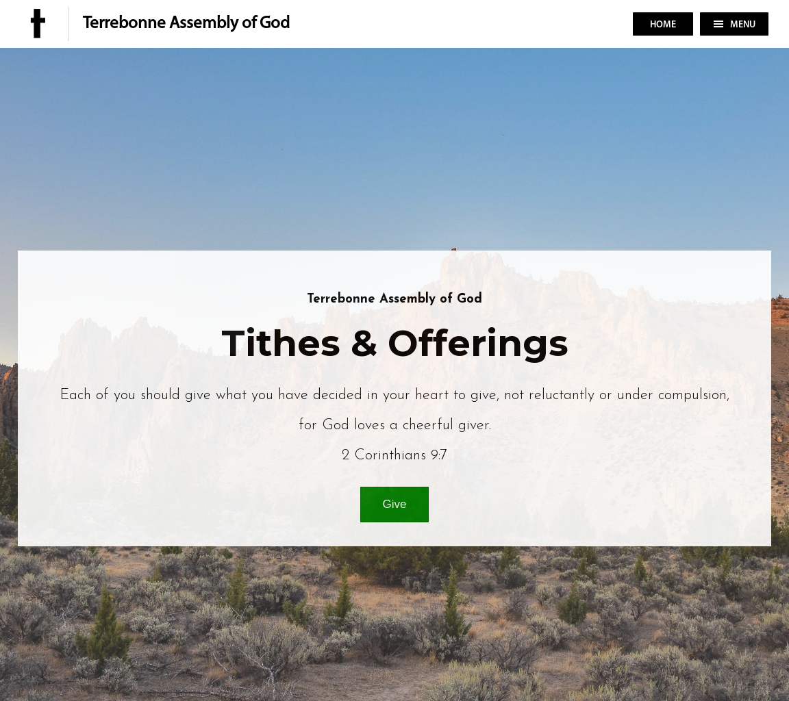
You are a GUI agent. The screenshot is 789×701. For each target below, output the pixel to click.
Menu (734, 25)
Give (395, 504)
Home (663, 25)
